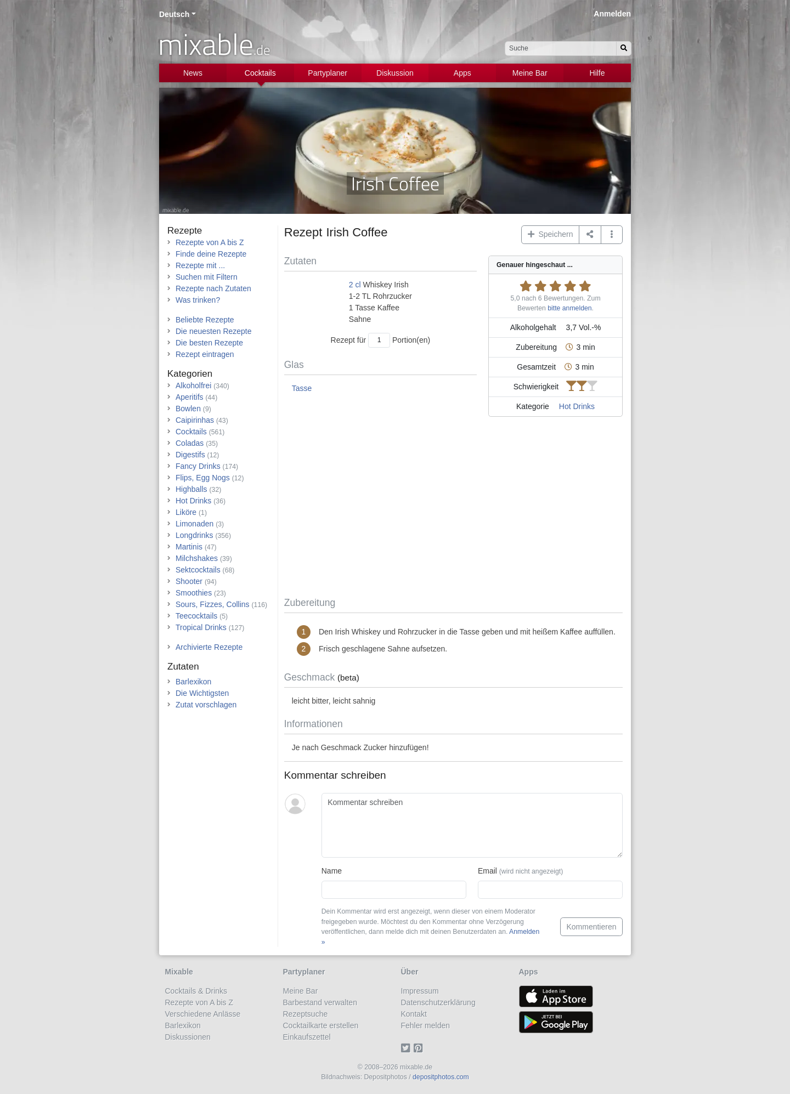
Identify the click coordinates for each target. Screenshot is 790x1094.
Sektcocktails (198, 569)
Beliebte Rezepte (205, 319)
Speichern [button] (550, 234)
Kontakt (414, 1014)
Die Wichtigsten (202, 693)
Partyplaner (327, 73)
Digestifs (190, 454)
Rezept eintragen (205, 354)
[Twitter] (407, 1048)
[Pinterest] (420, 1048)
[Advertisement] (453, 509)
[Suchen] (623, 48)
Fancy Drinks (198, 466)
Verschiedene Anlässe (203, 1014)
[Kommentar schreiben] (472, 825)
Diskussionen (188, 1037)
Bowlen (188, 408)
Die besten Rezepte (209, 342)
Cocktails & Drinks (196, 991)
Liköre (186, 512)
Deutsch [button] (174, 14)
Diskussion (395, 73)
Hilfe (597, 73)
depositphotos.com (441, 1077)
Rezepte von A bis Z (210, 242)
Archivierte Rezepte (209, 647)
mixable (214, 43)
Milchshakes (197, 558)
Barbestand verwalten (320, 1002)
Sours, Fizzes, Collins (213, 604)
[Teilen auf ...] (590, 234)
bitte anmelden (569, 308)
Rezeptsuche (305, 1014)
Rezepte (184, 230)
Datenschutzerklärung (438, 1002)
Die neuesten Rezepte (214, 331)
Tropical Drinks (201, 627)
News (192, 73)
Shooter (189, 581)
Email (520, 870)
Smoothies (194, 592)
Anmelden (612, 13)
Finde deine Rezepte (211, 254)
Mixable (179, 971)
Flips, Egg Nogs (203, 477)
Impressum (420, 991)
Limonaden (194, 523)
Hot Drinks (577, 406)
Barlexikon (193, 681)
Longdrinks (194, 535)
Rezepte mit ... (200, 265)
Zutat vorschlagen (206, 704)
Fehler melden (425, 1025)
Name (331, 870)
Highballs (191, 489)
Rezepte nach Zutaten (213, 288)
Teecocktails (196, 615)
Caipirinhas (195, 420)
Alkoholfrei (193, 385)
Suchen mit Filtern (207, 277)
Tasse (302, 388)
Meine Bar (530, 73)
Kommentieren (591, 926)
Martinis (189, 546)
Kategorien (189, 374)
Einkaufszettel (307, 1037)
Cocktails (260, 73)
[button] (612, 234)
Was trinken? (198, 300)
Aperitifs (190, 397)
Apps (462, 73)
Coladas (190, 443)
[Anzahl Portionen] (379, 340)
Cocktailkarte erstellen (321, 1025)
